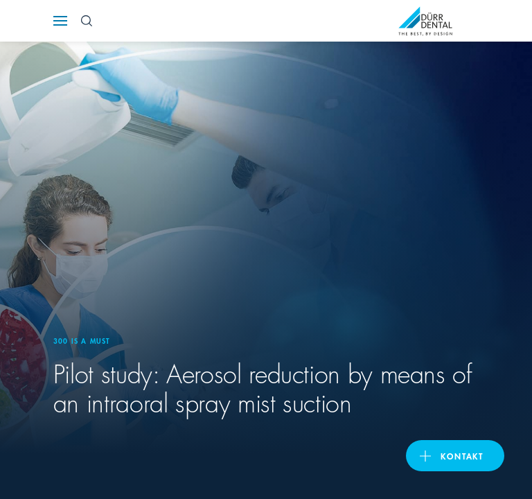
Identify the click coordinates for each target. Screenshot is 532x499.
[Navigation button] (60, 21)
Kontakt (462, 455)
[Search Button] (86, 20)
